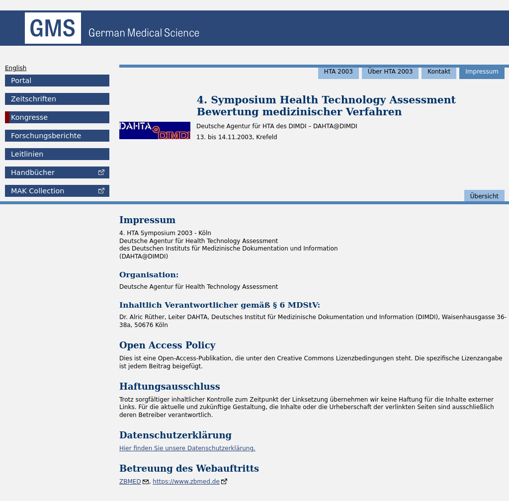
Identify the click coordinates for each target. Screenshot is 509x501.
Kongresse (29, 117)
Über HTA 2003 (390, 71)
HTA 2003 (338, 71)
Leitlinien (27, 154)
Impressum (482, 71)
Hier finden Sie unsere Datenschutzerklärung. (187, 448)
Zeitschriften (33, 99)
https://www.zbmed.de (186, 481)
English (15, 68)
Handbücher (33, 172)
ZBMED (130, 481)
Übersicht (484, 196)
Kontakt (438, 71)
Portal (21, 80)
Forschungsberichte (46, 136)
